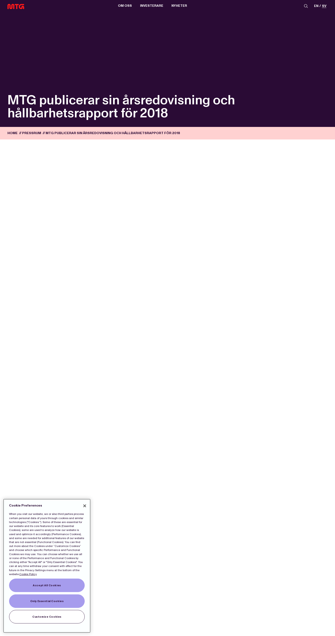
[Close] (85, 506)
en (316, 6)
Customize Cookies (46, 616)
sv (324, 6)
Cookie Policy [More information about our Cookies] (28, 574)
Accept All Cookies (47, 585)
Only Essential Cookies (47, 601)
